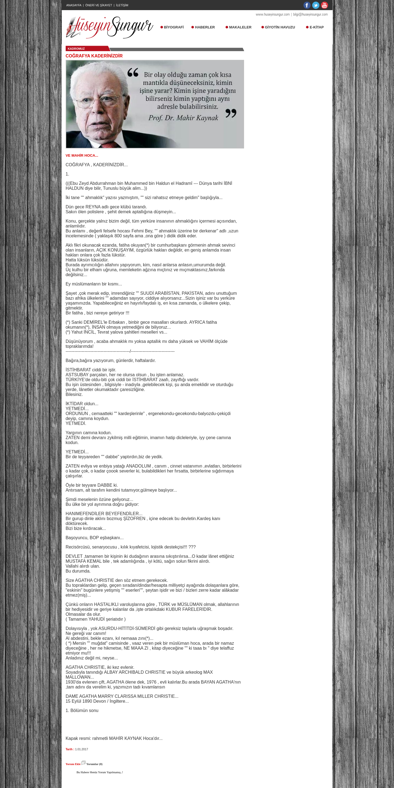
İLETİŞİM (122, 5)
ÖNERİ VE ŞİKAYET (98, 5)
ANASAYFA (73, 5)
